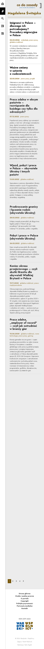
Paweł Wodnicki (27, 642)
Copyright (25, 601)
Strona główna (24, 593)
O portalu (25, 598)
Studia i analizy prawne (24, 596)
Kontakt (24, 608)
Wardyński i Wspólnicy (27, 638)
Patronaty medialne (25, 606)
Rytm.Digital (28, 645)
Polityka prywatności (24, 603)
